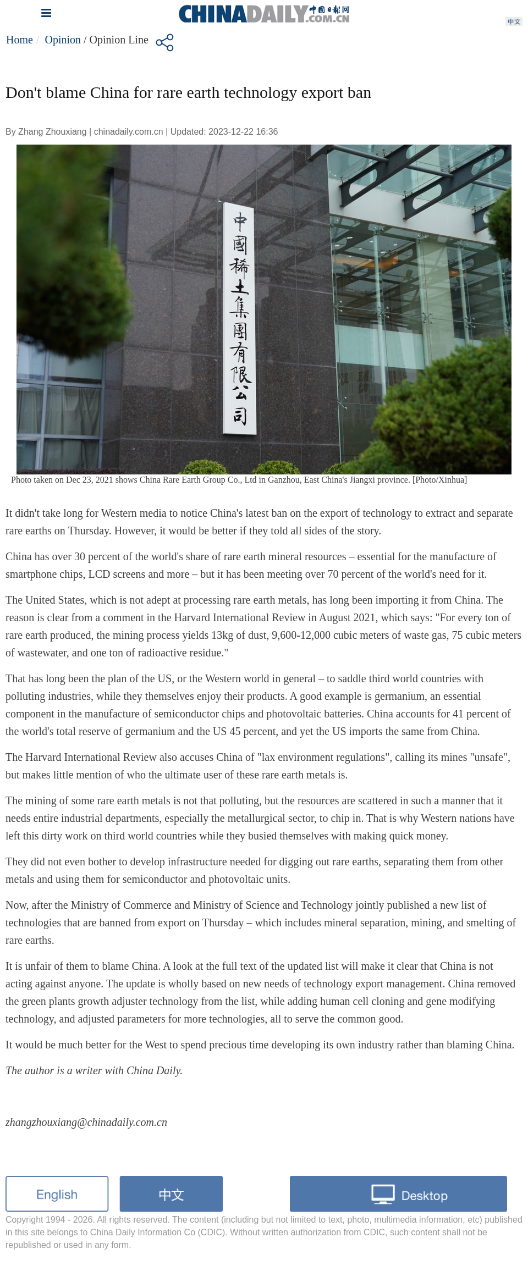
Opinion (63, 40)
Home (19, 40)
